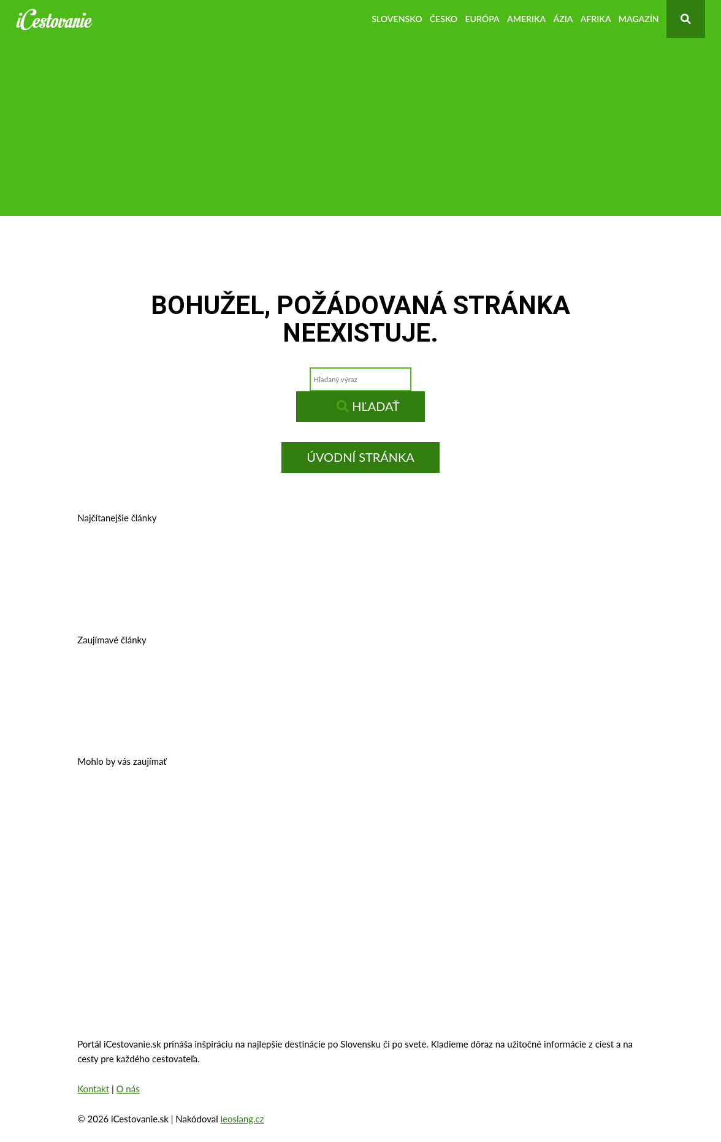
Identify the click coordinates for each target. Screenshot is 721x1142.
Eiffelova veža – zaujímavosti (474, 842)
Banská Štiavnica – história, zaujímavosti (295, 559)
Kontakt (93, 1088)
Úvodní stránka (360, 457)
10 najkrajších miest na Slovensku (166, 720)
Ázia (563, 18)
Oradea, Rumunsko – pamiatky (325, 842)
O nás (128, 1088)
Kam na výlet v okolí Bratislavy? (351, 597)
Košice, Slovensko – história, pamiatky (176, 597)
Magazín (639, 18)
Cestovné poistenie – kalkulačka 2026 (174, 681)
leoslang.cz (242, 1118)
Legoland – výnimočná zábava (343, 681)
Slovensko (397, 18)
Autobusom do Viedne (475, 681)
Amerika (526, 18)
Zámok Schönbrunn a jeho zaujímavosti (380, 803)
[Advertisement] (360, 130)
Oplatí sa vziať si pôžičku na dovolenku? (181, 803)
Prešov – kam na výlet (137, 559)
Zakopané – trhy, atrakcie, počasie (166, 842)
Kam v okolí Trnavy (446, 559)
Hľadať (368, 406)
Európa (482, 18)
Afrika (596, 18)
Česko (444, 18)
